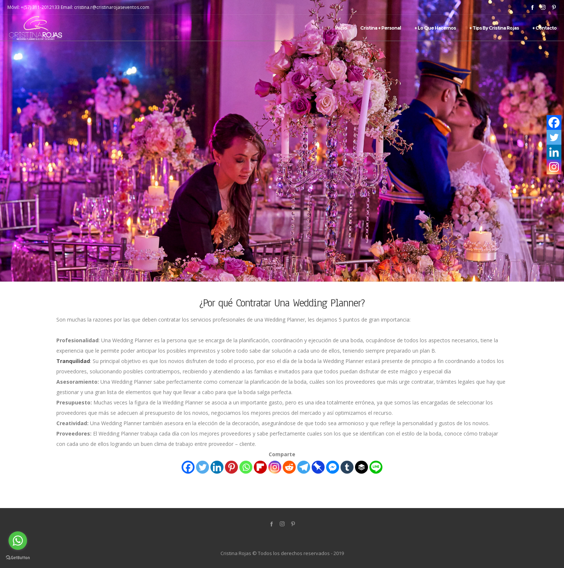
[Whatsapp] (245, 467)
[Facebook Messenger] (332, 467)
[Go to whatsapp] (18, 540)
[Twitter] (202, 467)
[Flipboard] (260, 467)
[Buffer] (361, 467)
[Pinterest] (231, 467)
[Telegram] (303, 467)
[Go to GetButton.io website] (18, 557)
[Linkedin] (216, 467)
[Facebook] (188, 467)
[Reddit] (289, 467)
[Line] (375, 467)
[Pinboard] (318, 467)
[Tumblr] (347, 467)
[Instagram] (274, 467)
